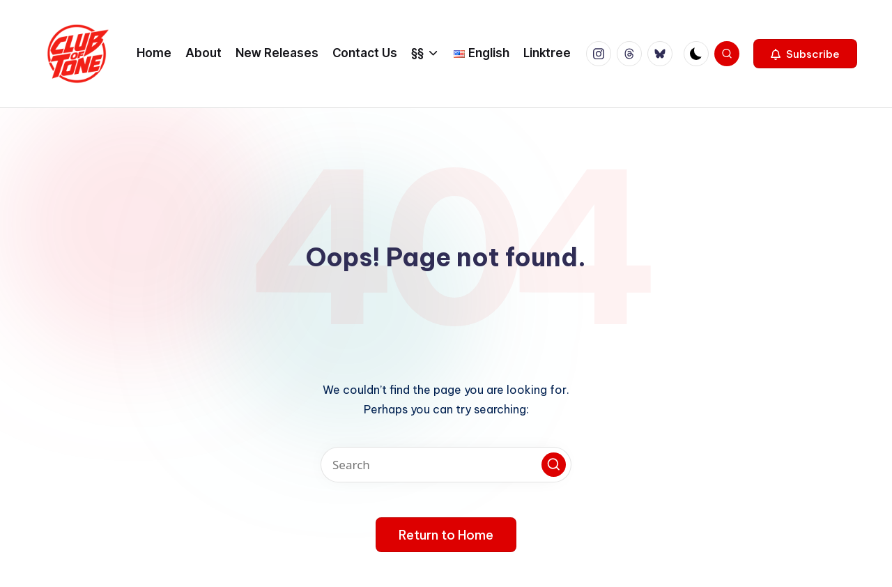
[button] (805, 53)
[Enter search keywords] (446, 464)
